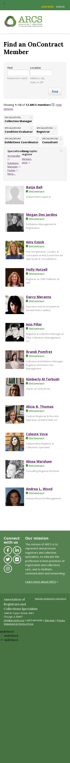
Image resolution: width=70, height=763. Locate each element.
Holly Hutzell (36, 269)
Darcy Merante (38, 297)
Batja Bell (34, 187)
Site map (50, 620)
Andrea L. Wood (39, 489)
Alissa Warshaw (39, 461)
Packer (11, 170)
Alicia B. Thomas (39, 406)
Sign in (60, 6)
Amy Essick (35, 242)
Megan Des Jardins (41, 214)
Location (35, 67)
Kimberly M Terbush (42, 379)
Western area (27, 160)
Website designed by (50, 598)
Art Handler (13, 155)
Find (10, 67)
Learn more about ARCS (40, 581)
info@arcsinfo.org (14, 620)
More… (11, 173)
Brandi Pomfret (39, 351)
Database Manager (13, 164)
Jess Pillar (34, 324)
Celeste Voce (37, 434)
